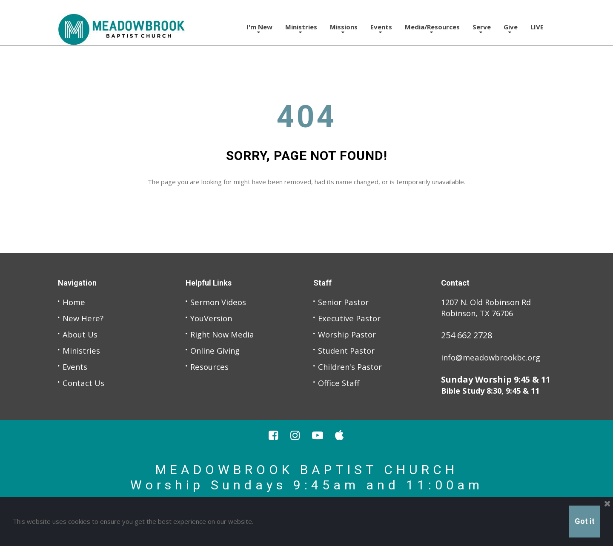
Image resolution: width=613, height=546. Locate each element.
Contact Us (84, 383)
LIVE (537, 27)
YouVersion (213, 318)
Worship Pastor (349, 334)
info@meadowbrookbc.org (495, 357)
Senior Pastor (345, 302)
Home (75, 302)
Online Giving (217, 350)
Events (381, 29)
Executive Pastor (351, 318)
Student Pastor (348, 350)
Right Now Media (224, 334)
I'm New (259, 29)
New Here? (84, 318)
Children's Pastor (352, 366)
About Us (81, 334)
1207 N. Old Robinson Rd (490, 302)
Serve (482, 29)
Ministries (301, 29)
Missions (344, 29)
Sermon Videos (220, 302)
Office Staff (339, 383)
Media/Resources (432, 29)
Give (511, 29)
